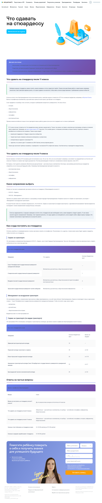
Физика (32, 7)
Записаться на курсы (16, 31)
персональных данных (74, 467)
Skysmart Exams (87, 97)
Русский (20, 7)
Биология (64, 7)
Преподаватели (66, 2)
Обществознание (40, 7)
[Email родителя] (79, 461)
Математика (13, 7)
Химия (26, 7)
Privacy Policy (84, 488)
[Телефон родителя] (79, 456)
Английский (5, 7)
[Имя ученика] (72, 445)
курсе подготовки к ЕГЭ (32, 129)
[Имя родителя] (79, 451)
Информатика (50, 7)
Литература (72, 7)
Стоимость (29, 2)
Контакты (84, 2)
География (80, 7)
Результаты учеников (53, 2)
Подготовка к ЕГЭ (19, 2)
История (58, 7)
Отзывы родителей (40, 2)
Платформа (76, 2)
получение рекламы (83, 468)
